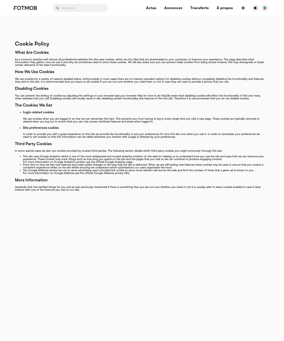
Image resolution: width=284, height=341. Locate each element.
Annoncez (173, 8)
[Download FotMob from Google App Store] (265, 8)
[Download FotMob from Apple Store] (255, 8)
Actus (151, 8)
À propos (225, 8)
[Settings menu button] (243, 8)
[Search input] (80, 8)
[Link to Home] (28, 8)
